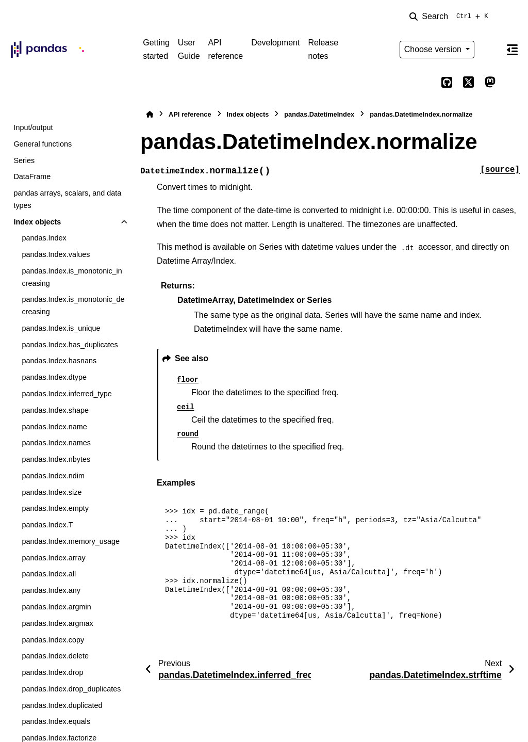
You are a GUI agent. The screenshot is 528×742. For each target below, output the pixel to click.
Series (24, 160)
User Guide (189, 49)
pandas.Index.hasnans (59, 361)
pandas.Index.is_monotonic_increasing (72, 277)
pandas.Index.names (56, 443)
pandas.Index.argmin (56, 607)
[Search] (450, 16)
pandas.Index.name (54, 427)
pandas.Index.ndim (53, 476)
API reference (225, 49)
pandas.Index (44, 238)
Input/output (33, 127)
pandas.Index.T (47, 525)
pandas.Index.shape (55, 410)
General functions (42, 144)
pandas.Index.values (56, 254)
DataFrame (32, 176)
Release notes (323, 49)
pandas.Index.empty (55, 508)
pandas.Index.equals (56, 721)
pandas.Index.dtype (54, 377)
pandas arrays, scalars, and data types (67, 199)
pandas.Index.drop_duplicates (71, 689)
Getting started (156, 49)
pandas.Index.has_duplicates (70, 345)
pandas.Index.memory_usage (71, 541)
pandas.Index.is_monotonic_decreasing (73, 305)
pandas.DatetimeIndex (319, 114)
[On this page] (512, 49)
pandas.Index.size (51, 492)
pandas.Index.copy (53, 640)
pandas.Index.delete (55, 656)
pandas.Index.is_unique (61, 328)
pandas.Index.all (49, 574)
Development (275, 42)
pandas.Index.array (53, 558)
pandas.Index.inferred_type (66, 394)
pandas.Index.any (51, 590)
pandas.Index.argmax (57, 623)
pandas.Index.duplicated (62, 705)
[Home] (149, 114)
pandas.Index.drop (52, 672)
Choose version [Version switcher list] (434, 49)
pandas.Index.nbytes (56, 459)
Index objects (37, 222)
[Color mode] (490, 49)
